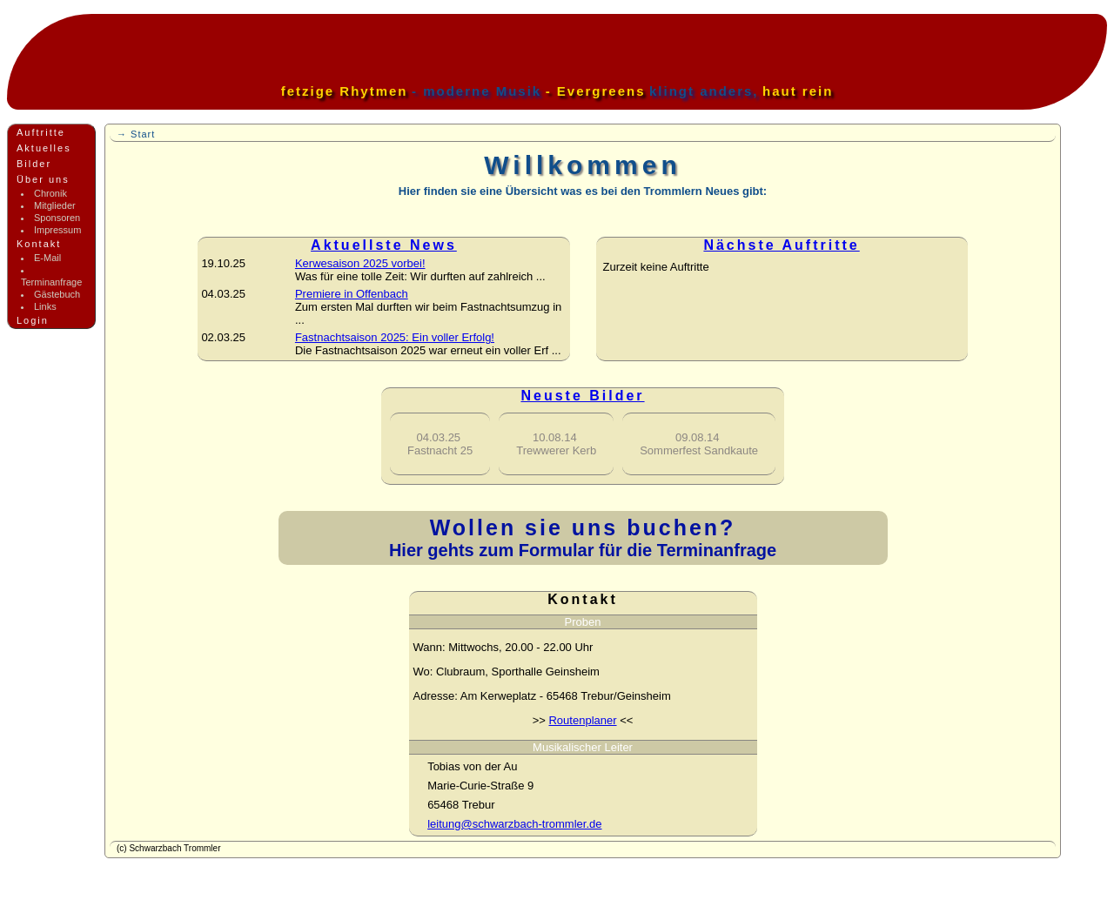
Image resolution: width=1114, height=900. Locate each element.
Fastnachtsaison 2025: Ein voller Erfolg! (394, 337)
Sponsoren (57, 217)
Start (143, 134)
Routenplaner (582, 720)
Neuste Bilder (582, 395)
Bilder (34, 163)
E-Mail (47, 257)
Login (33, 320)
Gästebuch (57, 294)
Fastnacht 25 (440, 444)
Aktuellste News (384, 245)
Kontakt (39, 243)
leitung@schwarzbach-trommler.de (514, 823)
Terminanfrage (51, 282)
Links (45, 306)
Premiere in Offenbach (351, 293)
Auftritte (41, 132)
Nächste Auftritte (781, 245)
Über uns (43, 179)
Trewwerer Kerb (556, 444)
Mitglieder (55, 205)
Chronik (50, 193)
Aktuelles (44, 148)
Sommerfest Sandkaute (699, 444)
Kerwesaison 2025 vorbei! (360, 263)
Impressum (57, 230)
